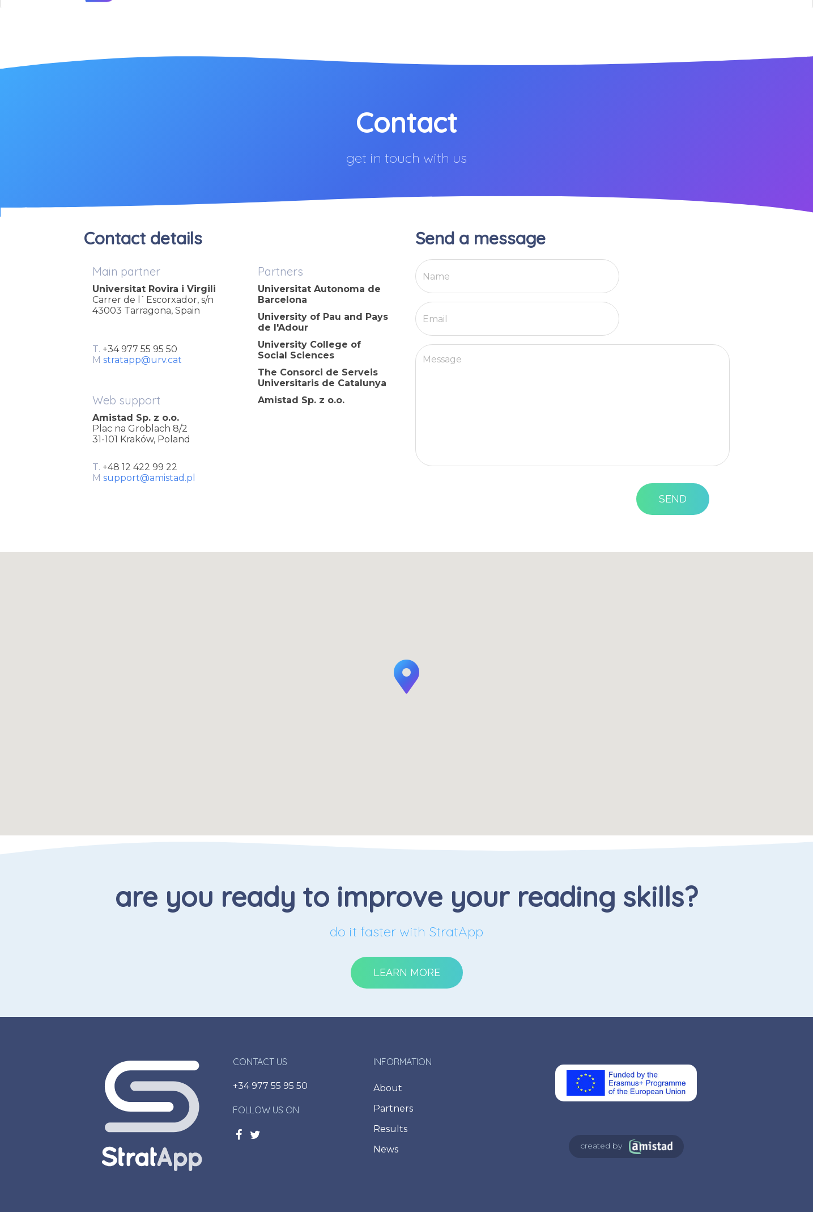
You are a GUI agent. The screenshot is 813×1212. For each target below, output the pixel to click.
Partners (393, 1108)
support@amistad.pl (149, 477)
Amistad (650, 1146)
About (387, 1088)
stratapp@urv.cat (142, 359)
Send (673, 499)
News (385, 1149)
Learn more (406, 972)
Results (390, 1129)
